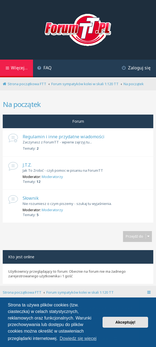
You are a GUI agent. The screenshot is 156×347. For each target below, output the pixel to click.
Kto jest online (21, 256)
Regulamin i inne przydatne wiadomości (63, 137)
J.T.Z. (27, 165)
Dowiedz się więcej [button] (78, 338)
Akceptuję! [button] (125, 322)
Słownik (31, 198)
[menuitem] (44, 68)
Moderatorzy (52, 176)
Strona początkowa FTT (22, 292)
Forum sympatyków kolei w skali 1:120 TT (80, 292)
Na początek (22, 104)
